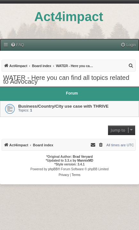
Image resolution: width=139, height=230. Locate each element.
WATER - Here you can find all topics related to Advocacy (66, 79)
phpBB (53, 169)
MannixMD (85, 160)
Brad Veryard (83, 156)
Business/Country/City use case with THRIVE (63, 106)
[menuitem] (17, 45)
